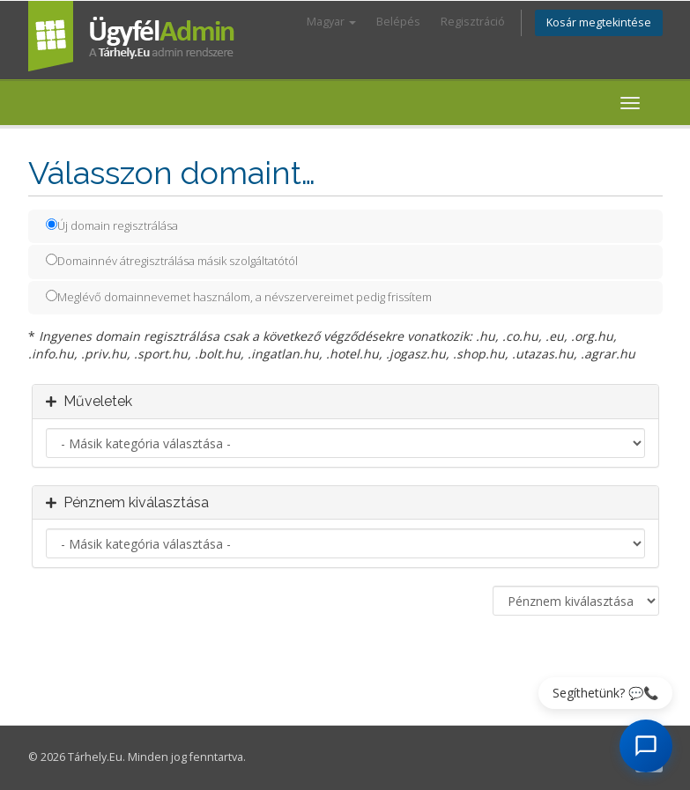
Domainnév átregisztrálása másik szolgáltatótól (172, 261)
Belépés (398, 21)
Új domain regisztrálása (112, 225)
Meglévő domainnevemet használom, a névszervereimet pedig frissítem (239, 297)
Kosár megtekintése (598, 22)
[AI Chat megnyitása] (646, 746)
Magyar (331, 21)
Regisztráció (473, 21)
